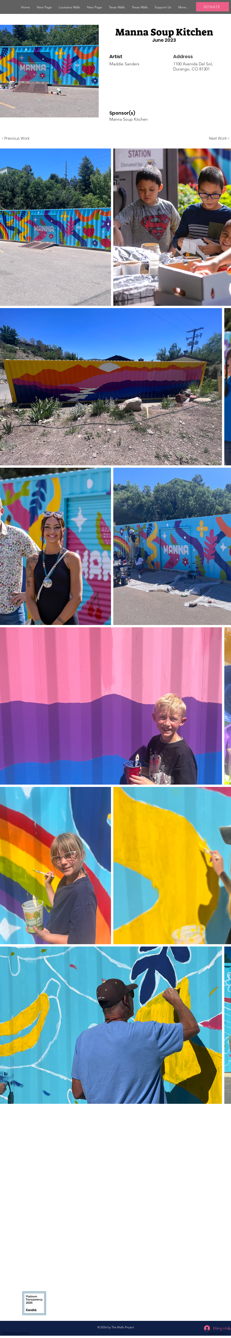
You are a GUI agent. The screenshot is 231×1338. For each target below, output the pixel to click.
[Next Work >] (219, 138)
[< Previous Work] (16, 138)
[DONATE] (212, 6)
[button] (69, 7)
